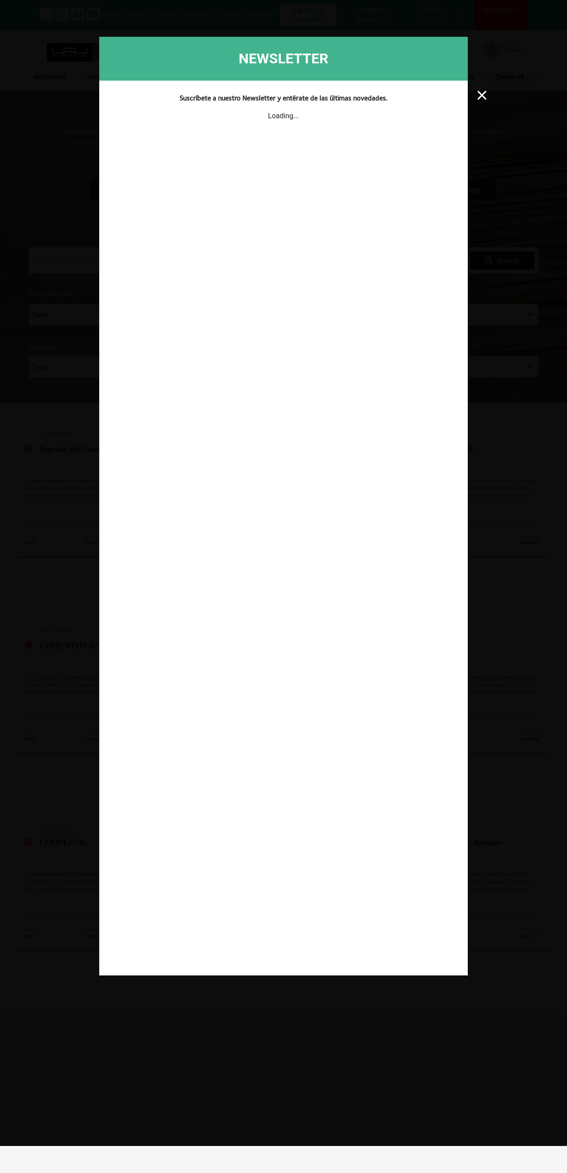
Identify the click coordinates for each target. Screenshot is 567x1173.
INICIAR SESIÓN (515, 883)
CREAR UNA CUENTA (431, 883)
